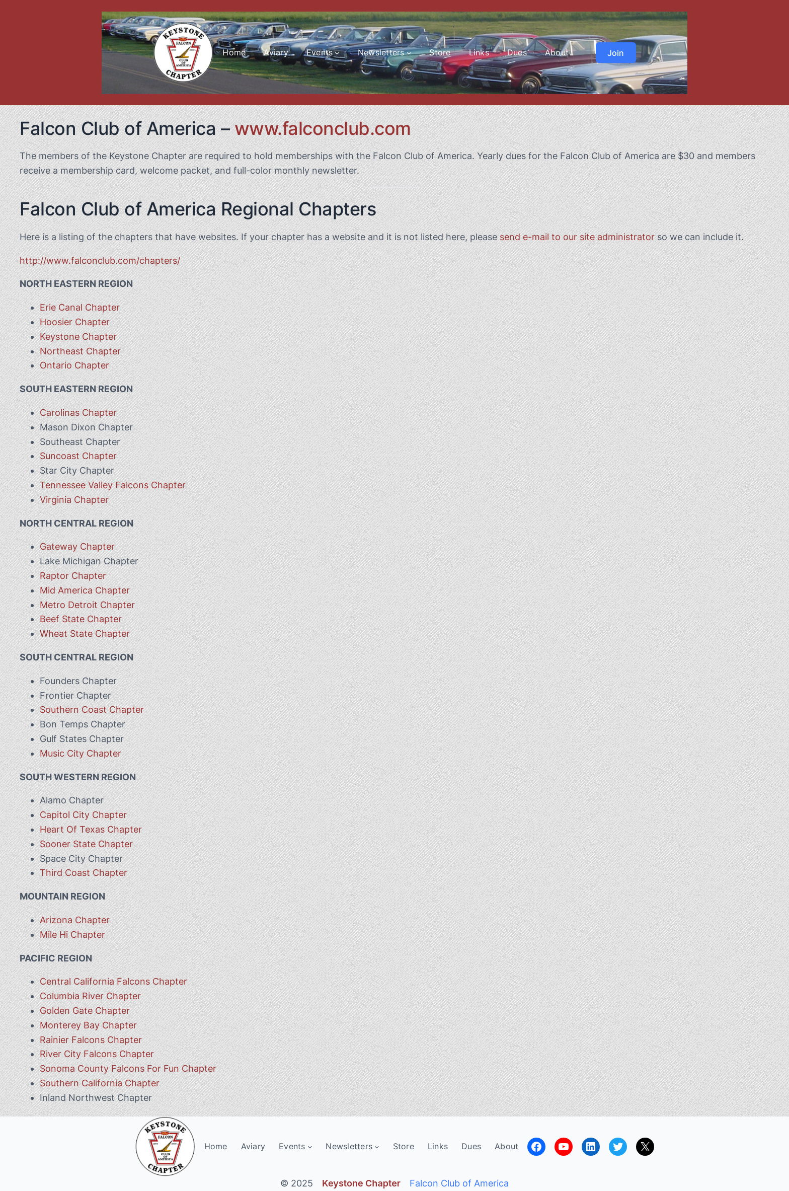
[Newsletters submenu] (409, 52)
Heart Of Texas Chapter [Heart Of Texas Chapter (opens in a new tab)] (91, 829)
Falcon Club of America (459, 1183)
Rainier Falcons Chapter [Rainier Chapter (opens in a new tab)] (91, 1039)
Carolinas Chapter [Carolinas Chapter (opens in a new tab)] (78, 412)
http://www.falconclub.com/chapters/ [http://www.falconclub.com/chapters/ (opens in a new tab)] (100, 260)
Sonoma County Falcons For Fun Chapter (128, 1068)
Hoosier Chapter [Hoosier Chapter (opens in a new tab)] (75, 322)
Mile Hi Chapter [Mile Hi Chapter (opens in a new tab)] (72, 934)
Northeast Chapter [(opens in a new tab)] (80, 351)
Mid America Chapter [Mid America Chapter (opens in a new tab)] (85, 590)
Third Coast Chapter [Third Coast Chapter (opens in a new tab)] (83, 872)
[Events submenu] (337, 52)
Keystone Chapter (78, 336)
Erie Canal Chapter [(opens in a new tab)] (80, 307)
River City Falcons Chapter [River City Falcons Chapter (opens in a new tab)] (97, 1054)
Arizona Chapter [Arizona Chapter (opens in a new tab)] (75, 920)
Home (234, 52)
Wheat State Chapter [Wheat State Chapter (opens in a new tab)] (85, 633)
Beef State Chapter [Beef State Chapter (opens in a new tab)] (81, 619)
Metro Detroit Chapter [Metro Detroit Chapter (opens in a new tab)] (87, 605)
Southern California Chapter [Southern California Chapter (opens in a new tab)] (100, 1083)
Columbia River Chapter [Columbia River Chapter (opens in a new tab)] (90, 996)
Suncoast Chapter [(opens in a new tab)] (78, 456)
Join (615, 53)
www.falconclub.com (322, 128)
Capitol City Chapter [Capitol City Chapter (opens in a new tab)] (83, 814)
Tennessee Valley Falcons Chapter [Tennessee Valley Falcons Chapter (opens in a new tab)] (113, 485)
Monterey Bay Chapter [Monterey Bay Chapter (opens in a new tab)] (88, 1025)
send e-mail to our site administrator (577, 237)
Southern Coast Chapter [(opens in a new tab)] (92, 709)
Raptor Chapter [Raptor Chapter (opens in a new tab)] (73, 575)
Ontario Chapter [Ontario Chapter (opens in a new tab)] (74, 365)
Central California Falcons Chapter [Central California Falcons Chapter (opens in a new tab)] (113, 981)
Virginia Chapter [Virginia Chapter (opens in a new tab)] (74, 499)
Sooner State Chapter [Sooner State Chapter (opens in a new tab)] (86, 844)
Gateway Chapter (77, 546)
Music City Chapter (80, 753)
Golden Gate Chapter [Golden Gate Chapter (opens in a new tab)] (85, 1010)
